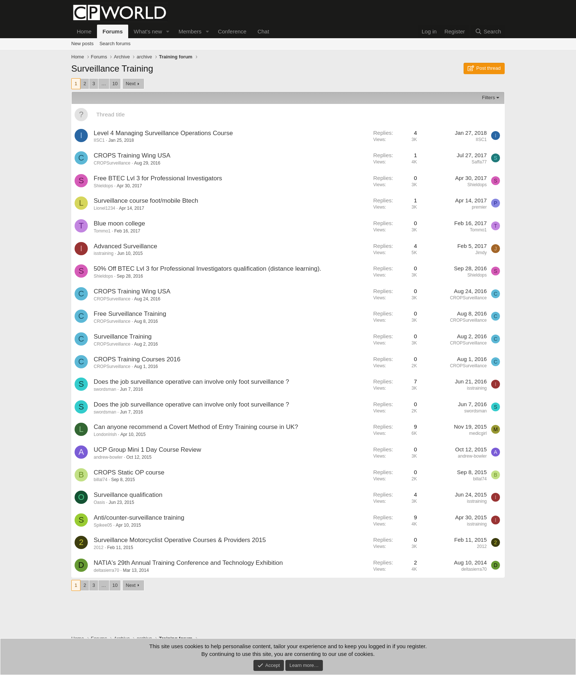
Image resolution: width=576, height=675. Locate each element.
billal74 (100, 479)
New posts (82, 43)
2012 (99, 547)
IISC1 (99, 140)
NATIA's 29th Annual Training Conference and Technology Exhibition (188, 562)
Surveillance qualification (128, 494)
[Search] (488, 31)
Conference (232, 31)
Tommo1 (102, 231)
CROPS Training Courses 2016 (137, 359)
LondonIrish (105, 434)
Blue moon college (119, 223)
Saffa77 (479, 162)
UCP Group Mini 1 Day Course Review (147, 449)
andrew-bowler (108, 457)
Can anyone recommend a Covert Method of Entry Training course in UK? (196, 426)
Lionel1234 (104, 208)
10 (115, 83)
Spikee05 (103, 525)
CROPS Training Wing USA (132, 155)
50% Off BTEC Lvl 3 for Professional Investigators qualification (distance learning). (207, 268)
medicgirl (478, 433)
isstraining (104, 253)
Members (190, 31)
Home (84, 31)
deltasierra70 (106, 570)
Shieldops (103, 185)
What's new (148, 31)
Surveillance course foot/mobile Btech (146, 200)
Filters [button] (488, 97)
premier (479, 207)
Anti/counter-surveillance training (139, 517)
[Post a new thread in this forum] (297, 114)
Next (131, 83)
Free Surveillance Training (130, 313)
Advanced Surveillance (125, 246)
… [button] (103, 83)
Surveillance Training (123, 336)
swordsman (105, 389)
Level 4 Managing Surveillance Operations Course (163, 133)
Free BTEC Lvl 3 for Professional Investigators (158, 178)
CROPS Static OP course (129, 472)
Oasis (99, 502)
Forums (112, 31)
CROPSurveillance (112, 163)
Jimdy (481, 252)
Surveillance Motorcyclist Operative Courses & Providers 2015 (180, 540)
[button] (168, 31)
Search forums (115, 43)
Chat (263, 31)
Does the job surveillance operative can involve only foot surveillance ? (191, 381)
